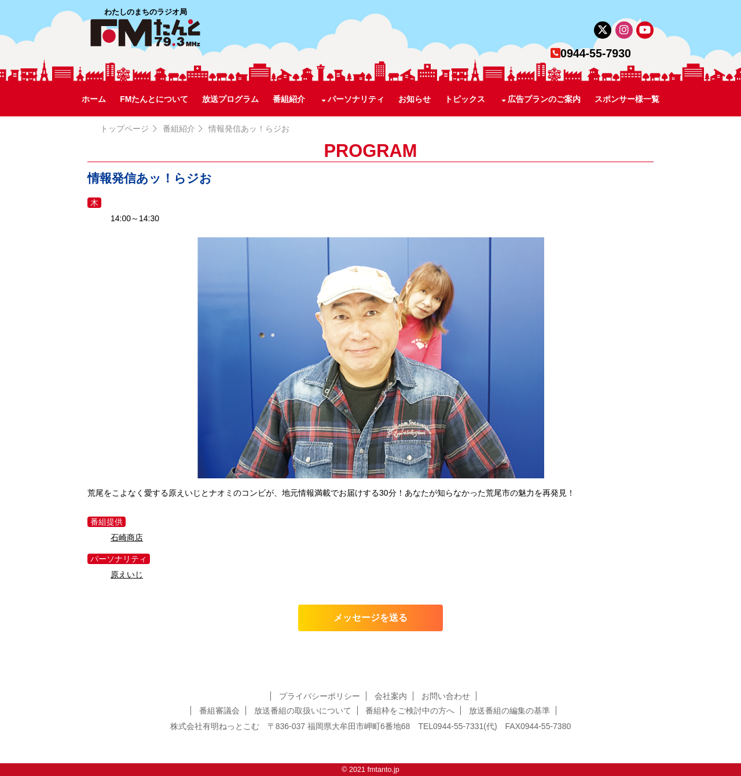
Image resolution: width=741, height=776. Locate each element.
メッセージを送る (370, 618)
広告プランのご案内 (544, 99)
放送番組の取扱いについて (302, 710)
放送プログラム (230, 99)
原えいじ (127, 574)
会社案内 (391, 696)
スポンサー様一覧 (627, 99)
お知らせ (414, 99)
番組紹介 (289, 99)
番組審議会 (219, 710)
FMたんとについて (154, 99)
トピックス (465, 99)
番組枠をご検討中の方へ (409, 710)
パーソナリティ (356, 99)
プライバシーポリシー (319, 696)
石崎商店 (127, 537)
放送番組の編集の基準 (509, 710)
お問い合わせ (445, 696)
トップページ (124, 128)
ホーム (94, 99)
